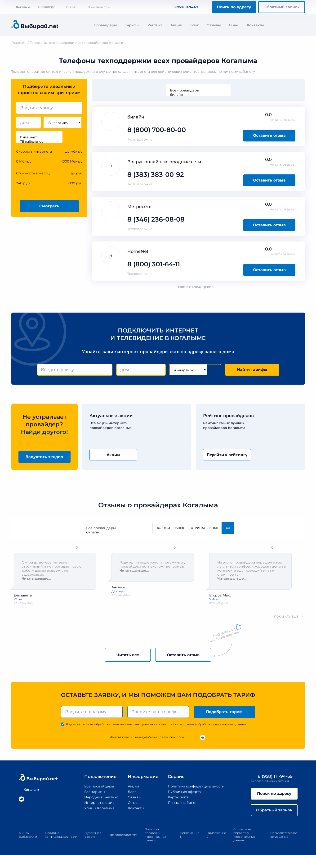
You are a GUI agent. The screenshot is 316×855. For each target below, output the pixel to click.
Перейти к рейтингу (227, 454)
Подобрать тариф (224, 711)
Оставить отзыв (269, 135)
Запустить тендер (44, 457)
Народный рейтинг (101, 797)
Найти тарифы (252, 369)
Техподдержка (139, 139)
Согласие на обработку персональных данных (244, 835)
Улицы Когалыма (99, 808)
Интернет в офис (99, 802)
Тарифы (132, 25)
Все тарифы (94, 792)
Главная (18, 43)
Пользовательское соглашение (284, 834)
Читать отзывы (282, 120)
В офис (71, 7)
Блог (194, 25)
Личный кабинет (182, 802)
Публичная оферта (184, 792)
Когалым (20, 7)
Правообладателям (123, 835)
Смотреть (49, 206)
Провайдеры (105, 25)
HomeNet (137, 251)
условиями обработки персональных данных (212, 724)
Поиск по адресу (234, 7)
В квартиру (46, 7)
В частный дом (99, 7)
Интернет (39, 137)
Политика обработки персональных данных (155, 835)
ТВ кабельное (39, 141)
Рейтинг (154, 25)
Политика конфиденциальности (196, 786)
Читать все (127, 655)
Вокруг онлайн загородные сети (164, 161)
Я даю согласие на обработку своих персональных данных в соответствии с (156, 724)
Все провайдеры (198, 90)
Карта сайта (178, 797)
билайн (198, 94)
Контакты (255, 25)
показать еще (286, 616)
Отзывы (214, 25)
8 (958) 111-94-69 (183, 7)
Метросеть (139, 206)
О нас (234, 25)
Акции (176, 25)
